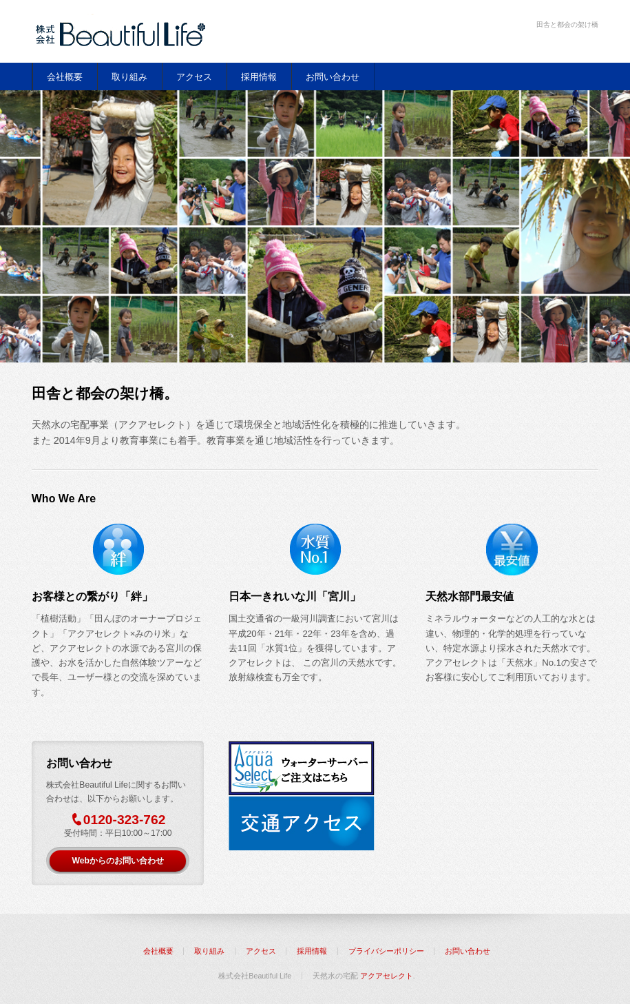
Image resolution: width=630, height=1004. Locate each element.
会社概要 (65, 77)
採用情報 (259, 77)
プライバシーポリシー (386, 951)
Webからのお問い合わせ (117, 860)
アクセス (194, 77)
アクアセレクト (386, 976)
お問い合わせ (332, 77)
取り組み (129, 77)
